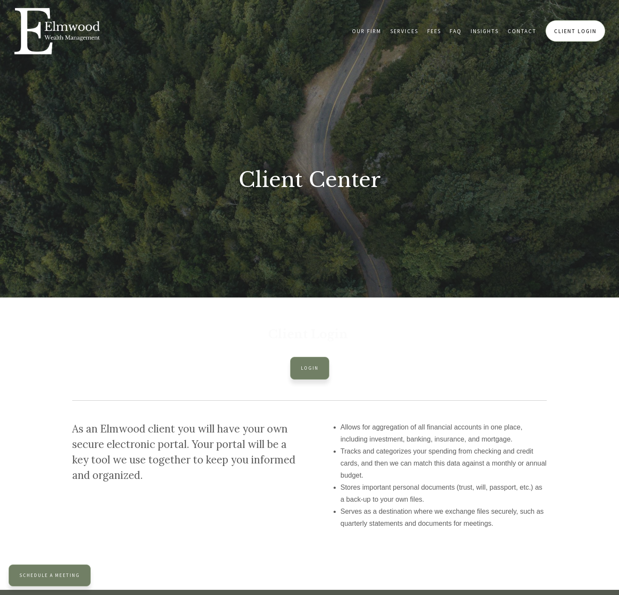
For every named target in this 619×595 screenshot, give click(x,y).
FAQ (456, 31)
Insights (485, 31)
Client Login (575, 31)
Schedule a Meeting (49, 575)
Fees (434, 31)
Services (404, 31)
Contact (522, 31)
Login (310, 368)
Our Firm (366, 31)
